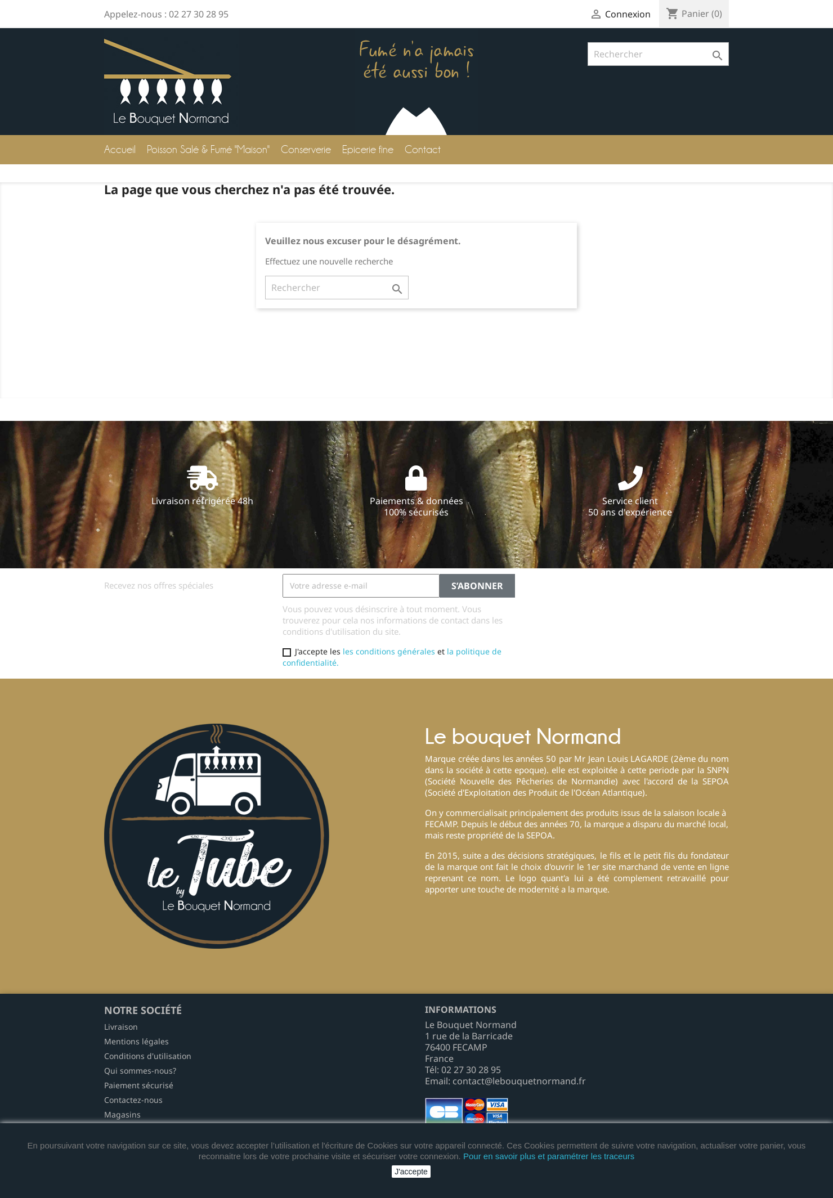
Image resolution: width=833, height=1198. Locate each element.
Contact (423, 149)
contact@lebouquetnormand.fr (519, 1081)
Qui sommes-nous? (140, 1070)
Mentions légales (136, 1041)
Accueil (120, 149)
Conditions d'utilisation (147, 1056)
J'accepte (411, 1171)
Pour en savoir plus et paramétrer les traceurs (548, 1156)
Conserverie (306, 149)
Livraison (121, 1026)
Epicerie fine (367, 149)
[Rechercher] (658, 54)
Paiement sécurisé (138, 1085)
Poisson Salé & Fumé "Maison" (208, 149)
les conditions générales (389, 651)
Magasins (122, 1114)
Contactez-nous (133, 1099)
